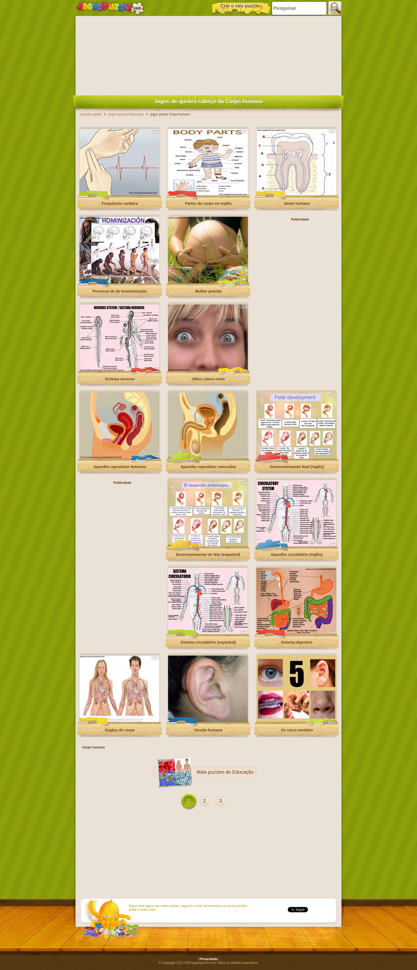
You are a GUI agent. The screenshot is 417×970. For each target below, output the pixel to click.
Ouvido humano (208, 730)
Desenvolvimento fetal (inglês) (297, 467)
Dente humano (297, 203)
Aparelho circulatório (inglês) (296, 554)
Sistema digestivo (296, 642)
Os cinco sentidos (297, 730)
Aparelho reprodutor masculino (208, 467)
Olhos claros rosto (208, 379)
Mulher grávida (208, 291)
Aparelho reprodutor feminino (119, 467)
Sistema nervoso (120, 379)
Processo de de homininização (120, 291)
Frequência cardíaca (120, 203)
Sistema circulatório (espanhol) (208, 642)
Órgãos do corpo (120, 730)
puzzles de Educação (230, 772)
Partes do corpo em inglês (208, 203)
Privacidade (208, 959)
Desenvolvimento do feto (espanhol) (208, 554)
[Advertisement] (208, 54)
